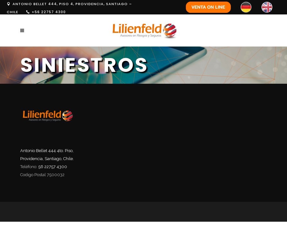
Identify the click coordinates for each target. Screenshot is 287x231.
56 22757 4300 (52, 166)
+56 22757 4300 (49, 11)
